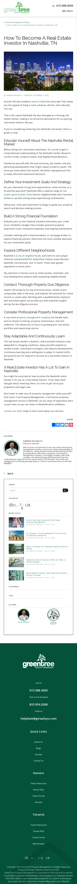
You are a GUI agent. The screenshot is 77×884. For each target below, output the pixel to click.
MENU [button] (67, 11)
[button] (11, 504)
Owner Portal (39, 796)
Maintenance (38, 843)
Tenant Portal (38, 837)
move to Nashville (40, 101)
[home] (17, 7)
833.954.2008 (38, 704)
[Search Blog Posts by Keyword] (36, 490)
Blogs (38, 748)
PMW (56, 869)
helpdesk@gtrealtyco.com (38, 718)
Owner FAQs (38, 789)
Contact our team (13, 411)
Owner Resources (38, 783)
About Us (38, 742)
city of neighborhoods (29, 255)
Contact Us (38, 760)
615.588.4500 (64, 5)
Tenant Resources (38, 825)
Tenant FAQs (38, 831)
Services (38, 754)
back (8, 473)
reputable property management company (28, 317)
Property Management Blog (17, 22)
